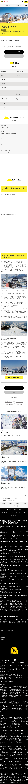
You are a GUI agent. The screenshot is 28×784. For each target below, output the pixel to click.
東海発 (10, 503)
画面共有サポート (14, 515)
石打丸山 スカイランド (18, 498)
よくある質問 (14, 514)
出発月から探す (3, 639)
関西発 (17, 503)
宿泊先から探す (8, 498)
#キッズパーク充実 (18, 404)
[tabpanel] (14, 15)
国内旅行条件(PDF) (22, 514)
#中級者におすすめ (19, 401)
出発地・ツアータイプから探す (6, 630)
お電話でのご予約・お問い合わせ (15, 509)
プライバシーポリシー (6, 514)
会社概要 (23, 512)
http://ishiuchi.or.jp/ (5, 152)
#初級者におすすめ (9, 401)
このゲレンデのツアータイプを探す (14, 51)
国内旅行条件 (4, 512)
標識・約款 (18, 512)
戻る (14, 56)
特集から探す (3, 632)
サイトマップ (12, 512)
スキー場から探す (3, 635)
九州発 (24, 503)
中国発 (14, 505)
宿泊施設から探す (3, 637)
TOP (1, 498)
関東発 (3, 503)
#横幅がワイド (9, 404)
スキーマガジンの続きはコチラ (14, 377)
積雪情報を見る (18, 71)
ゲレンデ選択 (3, 500)
